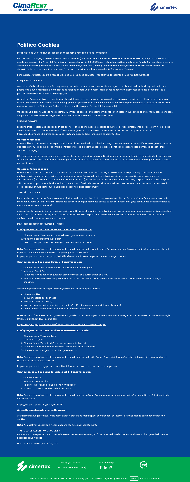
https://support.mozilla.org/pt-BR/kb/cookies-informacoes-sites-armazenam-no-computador (67, 366)
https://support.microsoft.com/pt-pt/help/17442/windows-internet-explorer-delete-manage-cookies (71, 256)
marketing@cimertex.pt (69, 462)
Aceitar (134, 478)
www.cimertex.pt (106, 462)
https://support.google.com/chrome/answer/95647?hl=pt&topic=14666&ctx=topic (61, 324)
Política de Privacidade (95, 52)
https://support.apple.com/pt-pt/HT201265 (40, 404)
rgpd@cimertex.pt (139, 74)
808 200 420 (64, 467)
